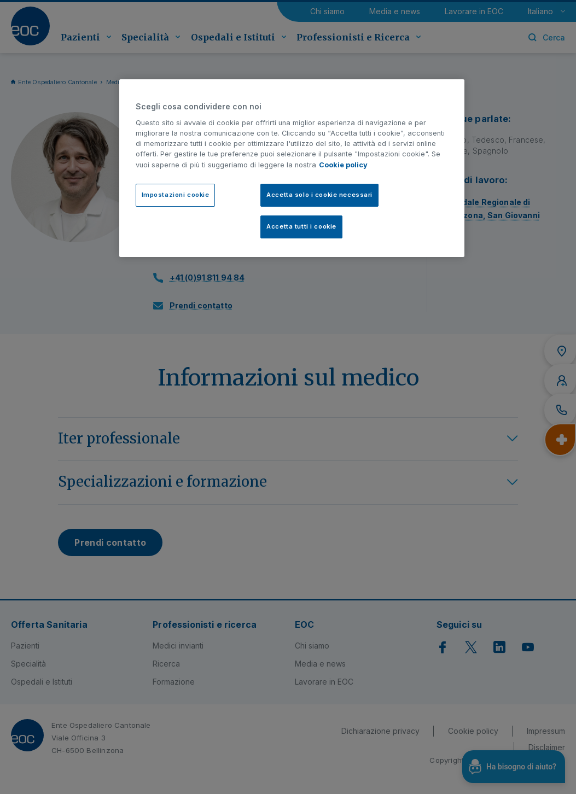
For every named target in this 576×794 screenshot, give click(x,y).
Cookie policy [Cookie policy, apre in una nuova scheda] (343, 165)
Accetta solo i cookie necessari (319, 194)
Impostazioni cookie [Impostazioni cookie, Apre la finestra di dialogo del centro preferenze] (176, 194)
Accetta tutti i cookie (301, 226)
